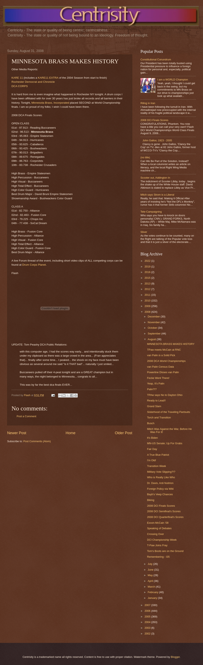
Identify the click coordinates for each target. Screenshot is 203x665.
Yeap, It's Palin (155, 383)
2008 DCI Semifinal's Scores (163, 511)
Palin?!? (152, 389)
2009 (148, 306)
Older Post (123, 433)
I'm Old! (151, 460)
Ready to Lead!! (156, 400)
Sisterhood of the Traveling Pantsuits (168, 412)
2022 (148, 260)
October (153, 327)
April (151, 580)
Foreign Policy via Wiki (160, 488)
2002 (148, 633)
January (153, 597)
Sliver (143, 231)
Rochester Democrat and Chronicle (33, 81)
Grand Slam (154, 406)
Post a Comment (26, 416)
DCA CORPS (19, 86)
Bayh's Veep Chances (160, 494)
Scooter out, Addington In (155, 177)
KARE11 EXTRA (48, 77)
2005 (148, 616)
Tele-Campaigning (151, 211)
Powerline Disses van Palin (163, 372)
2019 (148, 266)
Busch (150, 423)
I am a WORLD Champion (172, 79)
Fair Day (152, 449)
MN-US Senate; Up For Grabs (164, 443)
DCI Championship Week (162, 539)
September (154, 333)
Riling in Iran (147, 103)
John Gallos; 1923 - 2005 (157, 140)
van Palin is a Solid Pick (161, 355)
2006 (148, 610)
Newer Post (16, 433)
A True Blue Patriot (158, 454)
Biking (150, 500)
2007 (148, 605)
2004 (148, 622)
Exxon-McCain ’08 (157, 522)
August (152, 339)
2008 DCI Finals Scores (154, 120)
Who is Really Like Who (161, 477)
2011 (148, 294)
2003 (148, 627)
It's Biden (152, 437)
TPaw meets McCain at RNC (164, 349)
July (150, 563)
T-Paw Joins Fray (157, 545)
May (150, 575)
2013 (148, 283)
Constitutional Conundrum (155, 59)
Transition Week (156, 466)
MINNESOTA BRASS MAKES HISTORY (170, 344)
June (151, 569)
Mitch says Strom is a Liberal (157, 194)
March (152, 586)
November (154, 322)
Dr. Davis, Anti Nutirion (160, 483)
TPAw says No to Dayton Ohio (164, 395)
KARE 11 (17, 77)
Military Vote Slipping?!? (161, 471)
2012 (148, 289)
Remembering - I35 (158, 556)
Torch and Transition (159, 417)
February (153, 592)
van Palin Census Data (160, 366)
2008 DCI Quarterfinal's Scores (165, 517)
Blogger (175, 656)
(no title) (145, 157)
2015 (148, 277)
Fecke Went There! (158, 378)
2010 (148, 300)
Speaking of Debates (159, 528)
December (154, 316)
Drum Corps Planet (34, 264)
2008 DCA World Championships (166, 361)
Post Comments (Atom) (37, 441)
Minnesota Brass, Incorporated (50, 102)
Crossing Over (155, 534)
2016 (148, 272)
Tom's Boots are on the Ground (165, 551)
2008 (148, 311)
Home (70, 433)
